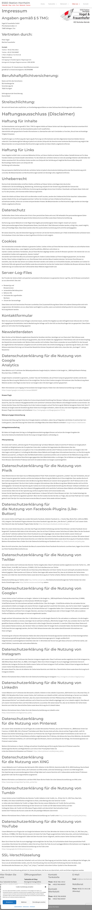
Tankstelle (53, 3)
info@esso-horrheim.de (84, 879)
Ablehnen (24, 902)
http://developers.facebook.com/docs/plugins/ (54, 524)
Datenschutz (26, 906)
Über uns (76, 3)
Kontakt (86, 4)
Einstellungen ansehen (39, 902)
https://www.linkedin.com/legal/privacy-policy (17, 713)
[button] (45, 887)
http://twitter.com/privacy (37, 580)
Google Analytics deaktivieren (76, 423)
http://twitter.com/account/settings (31, 582)
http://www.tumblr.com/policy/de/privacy (72, 816)
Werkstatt (65, 3)
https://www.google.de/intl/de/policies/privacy (17, 849)
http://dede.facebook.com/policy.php (72, 541)
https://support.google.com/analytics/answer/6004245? (19, 390)
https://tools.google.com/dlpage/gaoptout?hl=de (49, 410)
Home (44, 4)
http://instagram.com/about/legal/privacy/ (71, 677)
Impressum (32, 906)
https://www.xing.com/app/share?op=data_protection (19, 782)
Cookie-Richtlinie (18, 906)
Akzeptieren (9, 902)
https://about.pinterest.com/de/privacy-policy (48, 751)
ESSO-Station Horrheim (16, 2)
